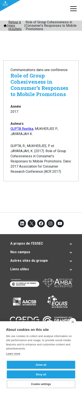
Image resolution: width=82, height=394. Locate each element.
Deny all (41, 374)
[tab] (41, 243)
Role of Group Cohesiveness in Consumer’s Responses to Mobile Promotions (39, 84)
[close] (72, 321)
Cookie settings (41, 384)
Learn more (13, 353)
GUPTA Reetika (22, 129)
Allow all (41, 364)
